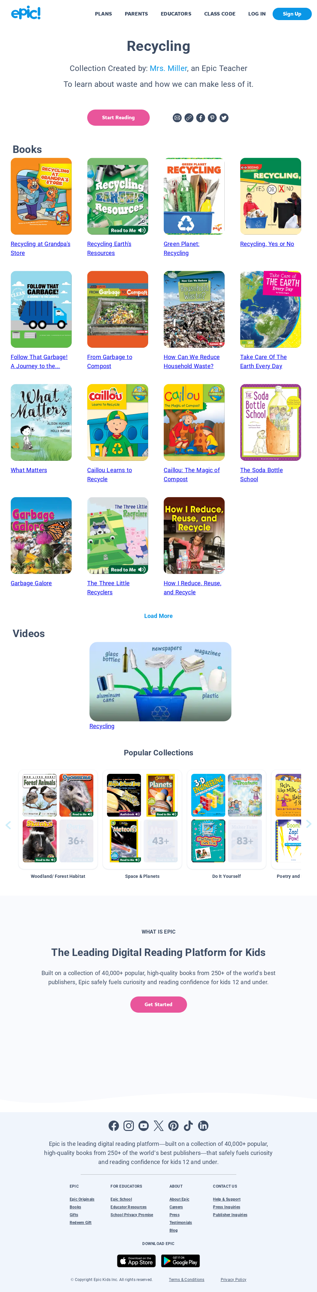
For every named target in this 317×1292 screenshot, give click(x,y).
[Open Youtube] (143, 1126)
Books (75, 1207)
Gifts (74, 1215)
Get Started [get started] (158, 1004)
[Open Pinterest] (173, 1126)
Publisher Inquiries (230, 1215)
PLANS (103, 13)
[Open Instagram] (128, 1126)
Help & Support (226, 1199)
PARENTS (136, 13)
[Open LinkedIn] (203, 1126)
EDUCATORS (176, 13)
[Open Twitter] (158, 1126)
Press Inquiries (226, 1207)
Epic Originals (82, 1199)
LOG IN (257, 13)
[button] (58, 819)
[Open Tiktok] (188, 1126)
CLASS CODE (219, 13)
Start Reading (118, 117)
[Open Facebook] (114, 1126)
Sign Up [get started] (292, 13)
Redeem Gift (81, 1222)
